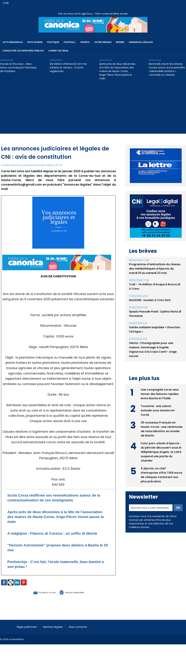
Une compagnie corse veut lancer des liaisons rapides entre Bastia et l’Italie (160, 393)
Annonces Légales (141, 42)
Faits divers (35, 42)
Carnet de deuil (58, 50)
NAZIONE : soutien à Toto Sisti (149, 300)
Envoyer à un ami (39, 597)
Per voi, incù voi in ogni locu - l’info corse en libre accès (93, 13)
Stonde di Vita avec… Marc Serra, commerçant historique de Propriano (18, 67)
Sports (85, 42)
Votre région (102, 42)
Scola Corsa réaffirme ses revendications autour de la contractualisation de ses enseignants (58, 497)
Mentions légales (56, 631)
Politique (53, 42)
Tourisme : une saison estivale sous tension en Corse (158, 410)
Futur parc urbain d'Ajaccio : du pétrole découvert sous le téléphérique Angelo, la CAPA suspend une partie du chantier (161, 451)
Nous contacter (83, 631)
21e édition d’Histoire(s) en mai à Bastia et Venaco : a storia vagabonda (68, 67)
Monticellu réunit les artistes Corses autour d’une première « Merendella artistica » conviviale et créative (167, 69)
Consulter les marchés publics (23, 50)
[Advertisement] (93, 109)
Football (70, 42)
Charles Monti (10, 165)
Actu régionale (13, 42)
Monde (120, 42)
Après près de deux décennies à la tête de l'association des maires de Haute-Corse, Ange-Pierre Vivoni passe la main (117, 71)
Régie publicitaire (28, 631)
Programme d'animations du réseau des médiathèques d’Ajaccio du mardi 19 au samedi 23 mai (154, 268)
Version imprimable (76, 597)
